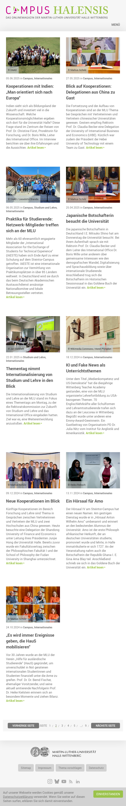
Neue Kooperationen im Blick (33, 501)
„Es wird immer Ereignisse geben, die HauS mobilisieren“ (30, 641)
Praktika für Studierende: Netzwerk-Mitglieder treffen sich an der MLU (32, 225)
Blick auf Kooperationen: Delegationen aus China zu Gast (90, 92)
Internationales (43, 78)
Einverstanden (108, 794)
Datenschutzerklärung (18, 797)
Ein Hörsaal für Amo (84, 501)
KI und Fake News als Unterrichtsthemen (85, 368)
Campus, (28, 78)
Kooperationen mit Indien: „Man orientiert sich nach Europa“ (30, 92)
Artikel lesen (35, 147)
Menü (115, 25)
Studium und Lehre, (45, 207)
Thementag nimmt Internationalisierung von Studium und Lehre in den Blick (29, 377)
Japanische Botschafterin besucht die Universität (90, 218)
